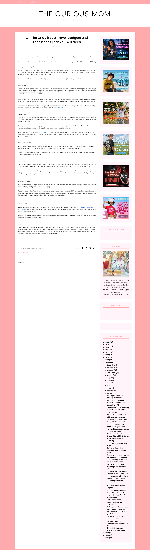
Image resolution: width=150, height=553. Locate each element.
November (111, 368)
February (110, 390)
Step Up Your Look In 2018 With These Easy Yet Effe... (116, 491)
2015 (107, 538)
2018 (107, 362)
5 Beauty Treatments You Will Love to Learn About (116, 529)
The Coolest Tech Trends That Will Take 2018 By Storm (118, 435)
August (109, 375)
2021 (107, 355)
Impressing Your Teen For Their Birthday (116, 496)
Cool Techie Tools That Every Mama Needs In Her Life (118, 409)
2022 (107, 352)
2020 (107, 357)
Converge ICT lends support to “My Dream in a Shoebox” (118, 456)
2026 (107, 342)
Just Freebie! (112, 412)
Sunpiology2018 (113, 405)
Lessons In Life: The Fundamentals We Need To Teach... (117, 523)
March (109, 388)
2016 (107, 535)
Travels (25, 253)
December (111, 365)
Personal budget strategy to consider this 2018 (118, 430)
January (110, 393)
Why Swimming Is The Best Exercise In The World (117, 461)
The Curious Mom (75, 14)
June (109, 380)
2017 (107, 533)
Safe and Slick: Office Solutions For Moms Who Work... (116, 450)
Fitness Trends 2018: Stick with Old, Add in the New (116, 416)
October (110, 370)
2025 (107, 345)
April (109, 385)
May (108, 383)
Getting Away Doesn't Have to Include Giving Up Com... (117, 508)
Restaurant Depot (114, 500)
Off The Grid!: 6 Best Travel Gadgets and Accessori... (117, 421)
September (111, 373)
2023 (107, 350)
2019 (107, 360)
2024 (107, 347)
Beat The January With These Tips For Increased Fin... (116, 466)
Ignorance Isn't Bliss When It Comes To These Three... (117, 477)
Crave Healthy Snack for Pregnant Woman (116, 517)
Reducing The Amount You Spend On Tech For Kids (117, 401)
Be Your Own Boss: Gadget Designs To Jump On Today (117, 472)
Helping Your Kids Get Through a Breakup (115, 397)
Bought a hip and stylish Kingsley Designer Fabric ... (117, 425)
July (108, 378)
